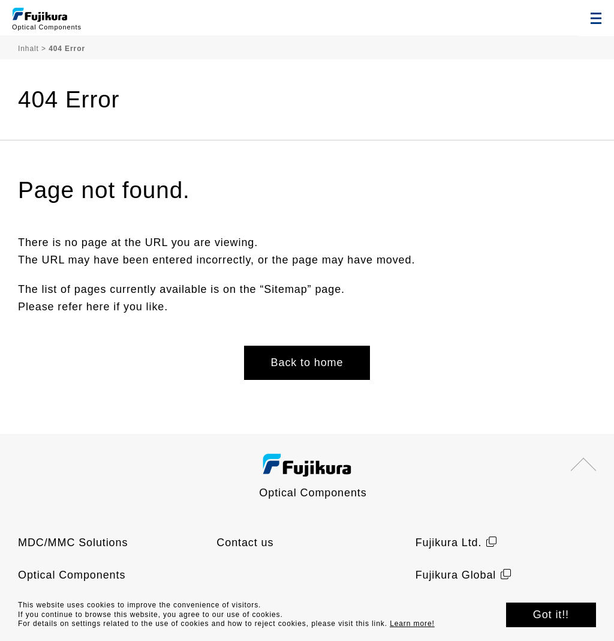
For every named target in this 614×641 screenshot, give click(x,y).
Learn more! (412, 623)
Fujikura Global (456, 575)
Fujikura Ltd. (449, 543)
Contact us (244, 543)
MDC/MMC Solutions (73, 543)
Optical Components (71, 575)
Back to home (307, 363)
